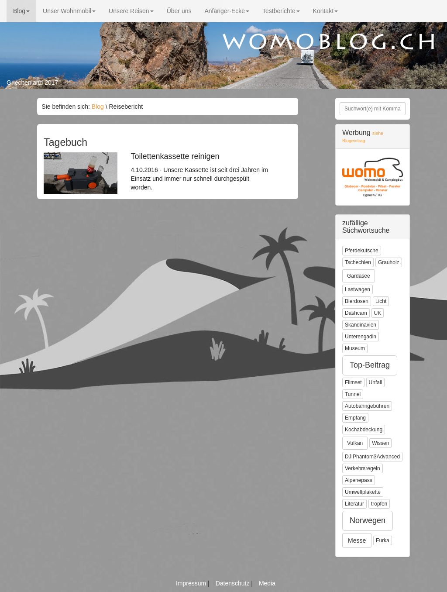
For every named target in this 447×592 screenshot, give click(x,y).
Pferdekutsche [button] (361, 251)
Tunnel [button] (353, 394)
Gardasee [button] (358, 276)
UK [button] (378, 313)
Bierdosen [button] (356, 301)
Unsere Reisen (131, 10)
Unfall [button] (375, 382)
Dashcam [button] (356, 313)
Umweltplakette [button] (363, 492)
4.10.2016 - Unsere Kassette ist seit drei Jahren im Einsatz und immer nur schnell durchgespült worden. (200, 171)
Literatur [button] (354, 504)
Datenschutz (233, 583)
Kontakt (325, 10)
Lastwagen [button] (357, 289)
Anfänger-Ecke (226, 10)
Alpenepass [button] (358, 480)
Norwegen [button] (367, 520)
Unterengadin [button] (360, 337)
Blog (21, 10)
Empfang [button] (355, 418)
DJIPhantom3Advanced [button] (372, 457)
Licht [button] (380, 301)
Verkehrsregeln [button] (362, 468)
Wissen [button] (380, 443)
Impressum (192, 583)
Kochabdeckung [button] (363, 430)
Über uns (179, 10)
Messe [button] (357, 540)
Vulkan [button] (355, 443)
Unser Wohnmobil (69, 10)
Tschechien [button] (358, 262)
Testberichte (280, 10)
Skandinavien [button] (360, 325)
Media (267, 583)
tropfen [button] (379, 504)
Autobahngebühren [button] (367, 406)
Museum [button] (355, 348)
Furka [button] (382, 540)
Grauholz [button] (388, 262)
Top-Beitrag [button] (370, 365)
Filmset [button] (353, 382)
